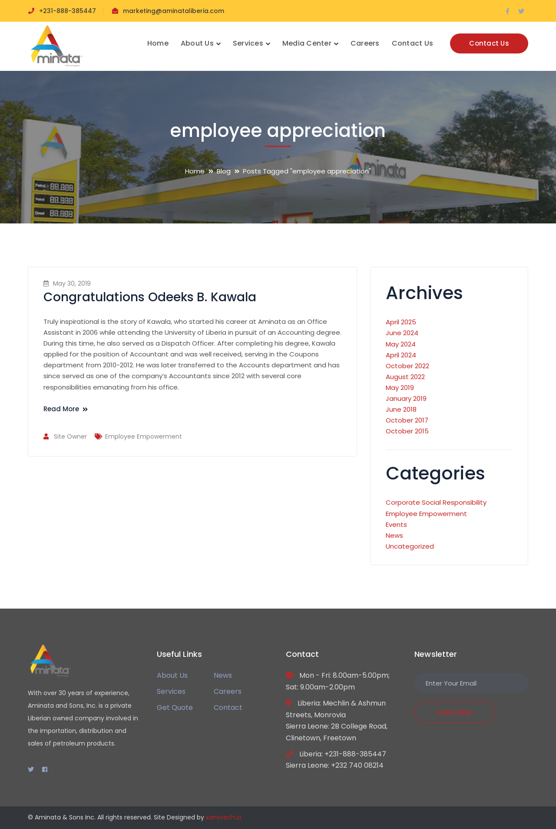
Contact (228, 707)
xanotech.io (224, 817)
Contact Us (489, 43)
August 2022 (405, 376)
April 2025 (401, 321)
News (394, 535)
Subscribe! (455, 712)
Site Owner (70, 436)
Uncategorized (410, 546)
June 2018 (401, 409)
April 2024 (401, 355)
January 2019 (406, 398)
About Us (172, 675)
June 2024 (402, 332)
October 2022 (407, 365)
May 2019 (400, 387)
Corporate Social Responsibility (436, 502)
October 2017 (407, 420)
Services (171, 691)
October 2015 (407, 431)
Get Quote (175, 707)
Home (195, 171)
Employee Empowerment (143, 436)
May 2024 (401, 344)
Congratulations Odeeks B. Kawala (149, 297)
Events (396, 524)
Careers (228, 691)
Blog (224, 171)
